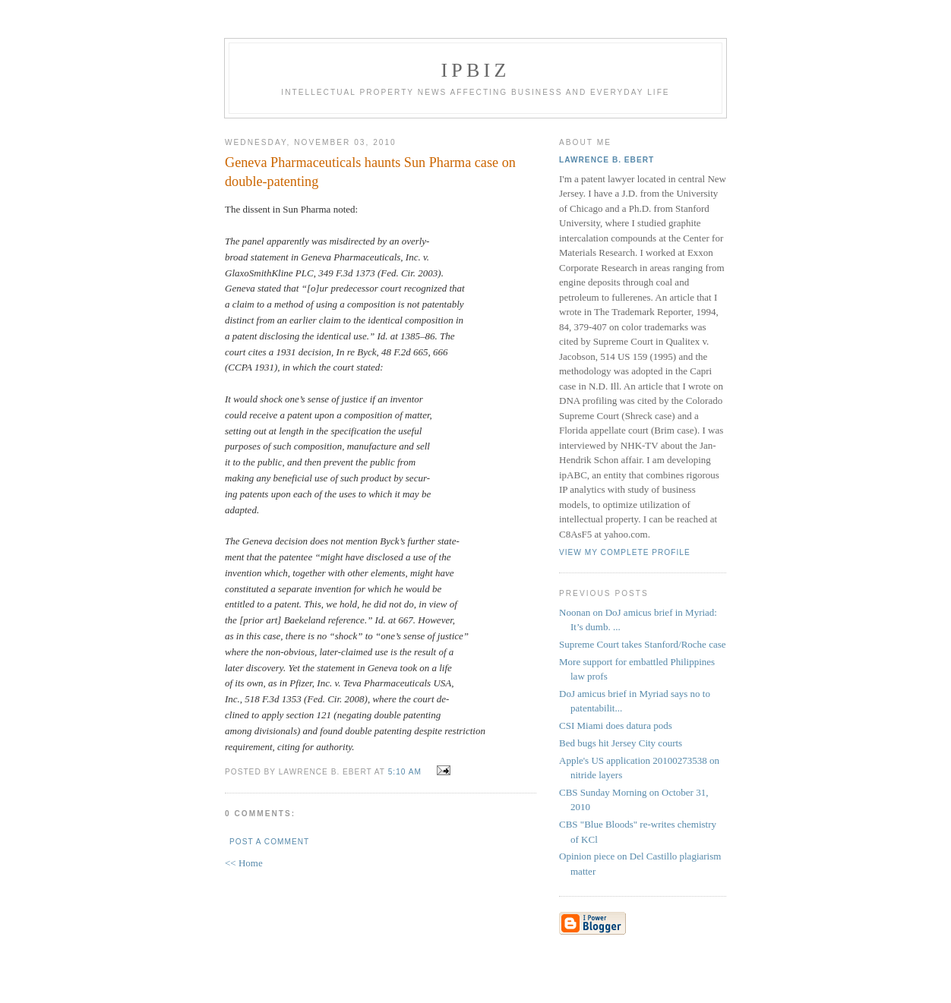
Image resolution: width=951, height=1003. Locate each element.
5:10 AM (405, 772)
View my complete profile (624, 552)
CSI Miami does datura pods (615, 725)
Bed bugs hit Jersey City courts (620, 743)
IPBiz (475, 70)
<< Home (244, 863)
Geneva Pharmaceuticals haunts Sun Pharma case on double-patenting (370, 172)
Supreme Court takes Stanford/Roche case (642, 644)
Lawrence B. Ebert (606, 160)
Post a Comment (269, 841)
